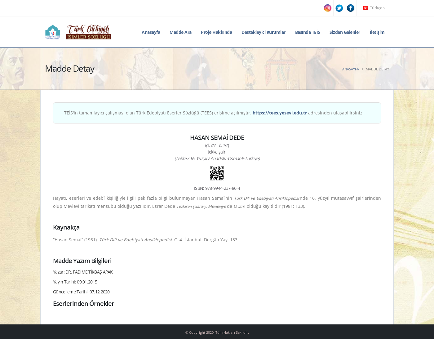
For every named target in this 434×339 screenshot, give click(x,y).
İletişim (377, 32)
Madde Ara (181, 32)
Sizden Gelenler (345, 32)
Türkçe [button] (374, 8)
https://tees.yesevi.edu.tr (280, 113)
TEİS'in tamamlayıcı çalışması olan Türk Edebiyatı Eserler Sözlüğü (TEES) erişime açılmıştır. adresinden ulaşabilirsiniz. (214, 113)
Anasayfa (151, 32)
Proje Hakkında (216, 32)
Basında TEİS (307, 32)
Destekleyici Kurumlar (263, 32)
